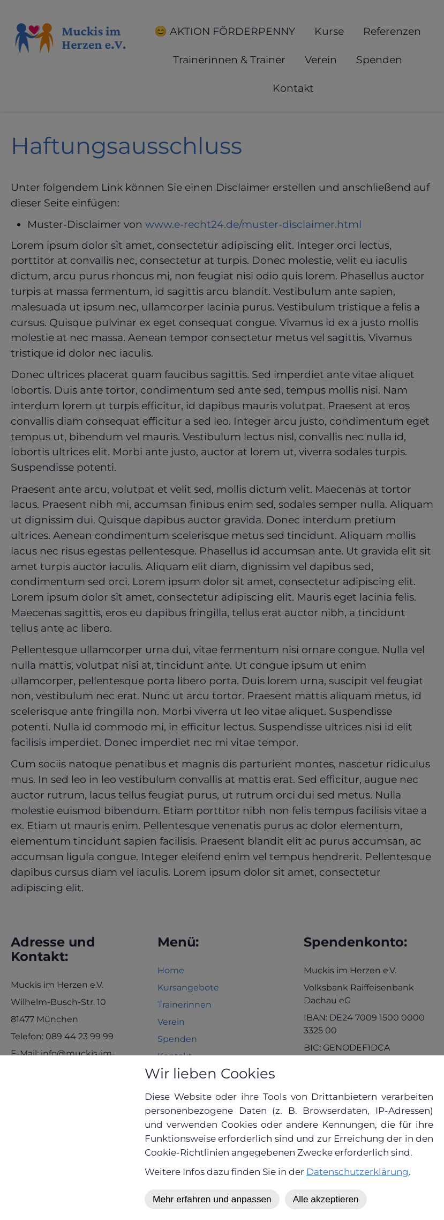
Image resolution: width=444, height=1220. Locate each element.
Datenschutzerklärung (357, 1171)
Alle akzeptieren (326, 1199)
